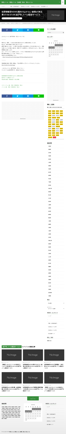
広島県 (49, 253)
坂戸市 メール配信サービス (16, 18)
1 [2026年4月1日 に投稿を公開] (55, 45)
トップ (3, 6)
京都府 (49, 227)
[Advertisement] (12, 110)
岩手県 (49, 152)
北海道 (49, 146)
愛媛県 (49, 266)
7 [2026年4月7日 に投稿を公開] (53, 47)
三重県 (49, 221)
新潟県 (49, 191)
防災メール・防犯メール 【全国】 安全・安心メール (19, 431)
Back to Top (33, 398)
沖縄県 (49, 295)
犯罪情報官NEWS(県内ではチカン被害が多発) (13, 75)
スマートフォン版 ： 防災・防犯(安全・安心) (12, 85)
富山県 (49, 195)
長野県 (49, 208)
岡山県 (49, 250)
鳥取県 (49, 243)
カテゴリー (49, 307)
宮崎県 (49, 289)
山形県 (49, 162)
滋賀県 (49, 224)
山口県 (49, 256)
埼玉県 (49, 178)
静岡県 (49, 214)
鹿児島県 (50, 292)
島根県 (49, 247)
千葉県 (49, 182)
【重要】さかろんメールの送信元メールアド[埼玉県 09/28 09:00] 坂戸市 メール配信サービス (54, 388)
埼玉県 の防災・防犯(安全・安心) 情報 (10, 79)
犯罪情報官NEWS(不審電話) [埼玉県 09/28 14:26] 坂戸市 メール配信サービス (54, 366)
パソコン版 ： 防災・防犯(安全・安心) (10, 87)
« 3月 (49, 56)
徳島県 (49, 260)
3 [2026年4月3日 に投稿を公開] (37, 408)
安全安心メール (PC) (35, 6)
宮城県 (49, 155)
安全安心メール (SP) (25, 6)
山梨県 (49, 204)
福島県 (49, 165)
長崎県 (49, 279)
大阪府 (49, 230)
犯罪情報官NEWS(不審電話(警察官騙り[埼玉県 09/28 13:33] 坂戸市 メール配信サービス (33, 388)
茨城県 (49, 169)
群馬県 (49, 175)
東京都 (49, 185)
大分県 (49, 286)
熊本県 (49, 282)
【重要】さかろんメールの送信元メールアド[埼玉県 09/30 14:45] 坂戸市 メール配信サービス (11, 366)
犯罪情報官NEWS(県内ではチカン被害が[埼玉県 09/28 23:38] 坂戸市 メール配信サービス (33, 366)
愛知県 (49, 217)
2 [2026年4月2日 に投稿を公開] (35, 408)
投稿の (49, 340)
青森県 (49, 149)
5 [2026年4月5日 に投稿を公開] (49, 47)
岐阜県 (49, 211)
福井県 (49, 201)
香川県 (49, 263)
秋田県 (49, 159)
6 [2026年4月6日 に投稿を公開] (51, 47)
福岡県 (49, 273)
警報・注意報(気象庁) (14, 6)
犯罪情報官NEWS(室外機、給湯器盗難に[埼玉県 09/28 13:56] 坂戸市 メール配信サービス (12, 388)
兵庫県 (49, 234)
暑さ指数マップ (44, 6)
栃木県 (49, 172)
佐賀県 (49, 276)
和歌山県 (50, 240)
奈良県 (49, 237)
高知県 (49, 269)
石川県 (49, 198)
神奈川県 (50, 188)
